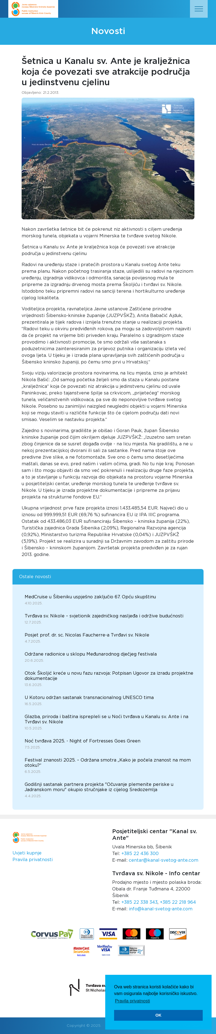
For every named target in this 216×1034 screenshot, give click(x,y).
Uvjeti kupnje (27, 853)
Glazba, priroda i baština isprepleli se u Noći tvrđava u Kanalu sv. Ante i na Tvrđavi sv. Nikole (106, 719)
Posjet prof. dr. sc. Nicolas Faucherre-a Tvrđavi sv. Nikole (87, 635)
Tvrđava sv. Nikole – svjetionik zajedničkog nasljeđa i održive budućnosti (104, 616)
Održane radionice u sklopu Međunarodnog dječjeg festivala (91, 654)
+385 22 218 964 (178, 902)
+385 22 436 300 (140, 853)
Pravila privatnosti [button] (132, 1001)
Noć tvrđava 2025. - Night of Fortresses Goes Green (82, 741)
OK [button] (158, 1015)
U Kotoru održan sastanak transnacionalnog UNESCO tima (89, 697)
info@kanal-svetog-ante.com (160, 909)
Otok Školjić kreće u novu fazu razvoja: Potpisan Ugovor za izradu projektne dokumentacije (109, 676)
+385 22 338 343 (139, 902)
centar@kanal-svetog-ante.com (163, 860)
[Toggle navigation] (199, 9)
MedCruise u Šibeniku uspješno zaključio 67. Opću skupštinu (90, 597)
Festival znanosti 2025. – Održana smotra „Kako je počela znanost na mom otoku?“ (108, 763)
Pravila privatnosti (32, 860)
